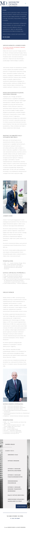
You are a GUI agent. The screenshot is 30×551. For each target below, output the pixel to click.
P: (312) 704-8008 (15, 518)
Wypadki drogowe (21, 506)
